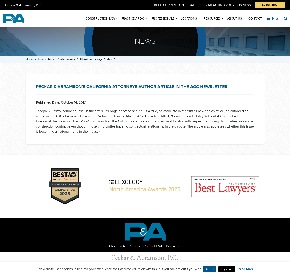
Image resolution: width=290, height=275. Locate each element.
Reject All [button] (226, 269)
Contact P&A (152, 246)
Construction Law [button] (100, 18)
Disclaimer (173, 246)
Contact (255, 18)
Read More (246, 269)
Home (30, 59)
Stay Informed (270, 5)
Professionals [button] (162, 18)
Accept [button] (209, 269)
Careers (134, 246)
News (40, 59)
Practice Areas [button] (133, 18)
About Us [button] (234, 18)
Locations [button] (189, 18)
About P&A (117, 246)
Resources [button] (212, 18)
